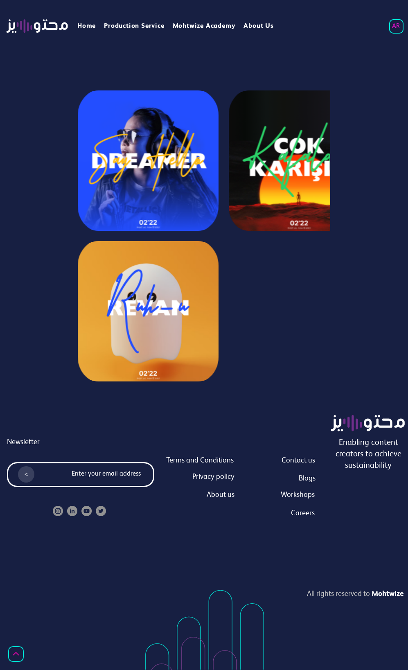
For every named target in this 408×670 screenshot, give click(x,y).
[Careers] (277, 513)
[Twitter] (101, 511)
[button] (204, 26)
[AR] (396, 26)
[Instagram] (58, 511)
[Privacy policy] (197, 477)
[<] (26, 474)
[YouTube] (86, 511)
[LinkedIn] (72, 511)
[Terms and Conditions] (196, 461)
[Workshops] (277, 495)
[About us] (197, 495)
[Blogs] (278, 479)
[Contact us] (277, 461)
